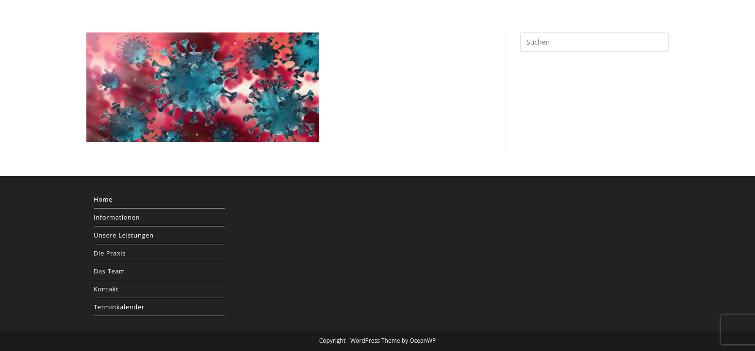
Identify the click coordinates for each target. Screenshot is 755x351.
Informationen (117, 217)
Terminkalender (119, 307)
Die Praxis (110, 253)
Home (103, 199)
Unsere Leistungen (124, 235)
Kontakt (106, 289)
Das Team (109, 271)
